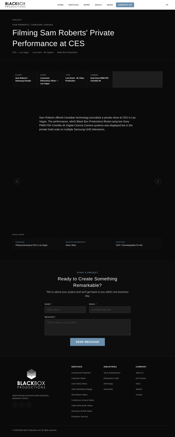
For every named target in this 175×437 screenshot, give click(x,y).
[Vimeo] (14, 404)
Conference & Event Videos (82, 400)
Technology (108, 384)
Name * (48, 304)
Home (61, 5)
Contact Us (125, 5)
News (110, 5)
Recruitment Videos (79, 395)
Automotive (108, 389)
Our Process (141, 378)
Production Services (79, 417)
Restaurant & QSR (111, 378)
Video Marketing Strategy (81, 389)
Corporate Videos (78, 378)
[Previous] (17, 181)
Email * (93, 304)
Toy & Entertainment (112, 373)
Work (87, 5)
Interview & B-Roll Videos (81, 411)
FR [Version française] (167, 5)
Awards (139, 389)
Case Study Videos (79, 384)
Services (73, 5)
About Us (139, 373)
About (98, 5)
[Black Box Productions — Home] (15, 5)
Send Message (87, 341)
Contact (139, 395)
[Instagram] (28, 404)
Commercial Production (81, 373)
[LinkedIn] (21, 404)
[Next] (158, 181)
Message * (50, 317)
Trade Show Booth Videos (82, 405)
